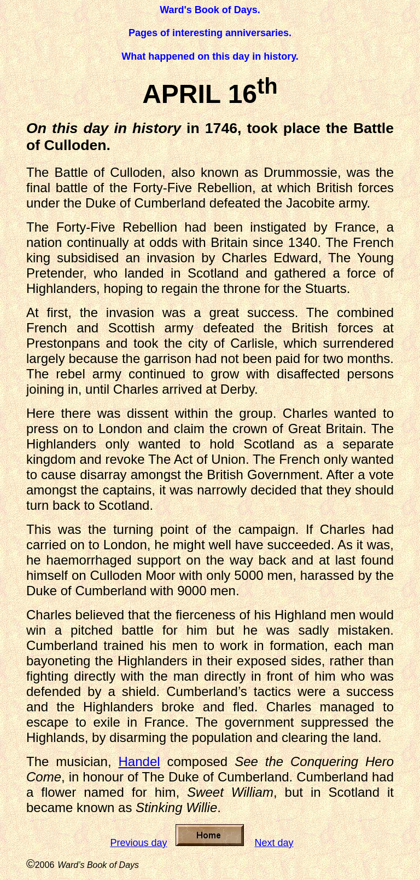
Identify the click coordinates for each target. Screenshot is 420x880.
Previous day (138, 842)
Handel (139, 761)
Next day (274, 842)
